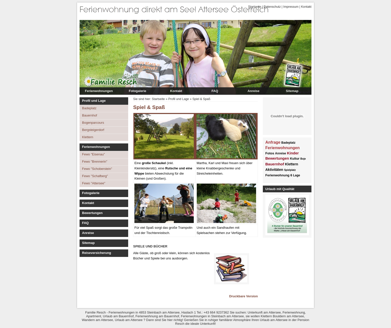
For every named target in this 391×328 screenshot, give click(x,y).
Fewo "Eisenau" (93, 154)
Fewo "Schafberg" (95, 176)
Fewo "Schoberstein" (97, 169)
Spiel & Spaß (201, 99)
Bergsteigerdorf (93, 130)
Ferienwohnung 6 (278, 175)
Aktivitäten (274, 170)
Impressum (290, 6)
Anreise (254, 91)
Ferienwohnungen (99, 91)
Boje (303, 158)
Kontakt (306, 6)
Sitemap (292, 91)
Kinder (293, 153)
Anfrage (272, 142)
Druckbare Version (243, 296)
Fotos (269, 153)
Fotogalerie (137, 91)
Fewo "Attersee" (93, 183)
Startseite (254, 6)
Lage (296, 175)
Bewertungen (92, 213)
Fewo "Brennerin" (94, 161)
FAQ (214, 91)
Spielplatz (290, 170)
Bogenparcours (93, 122)
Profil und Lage (94, 101)
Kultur (294, 158)
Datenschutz (272, 6)
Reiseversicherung (96, 253)
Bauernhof (89, 115)
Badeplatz (89, 108)
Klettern (87, 137)
